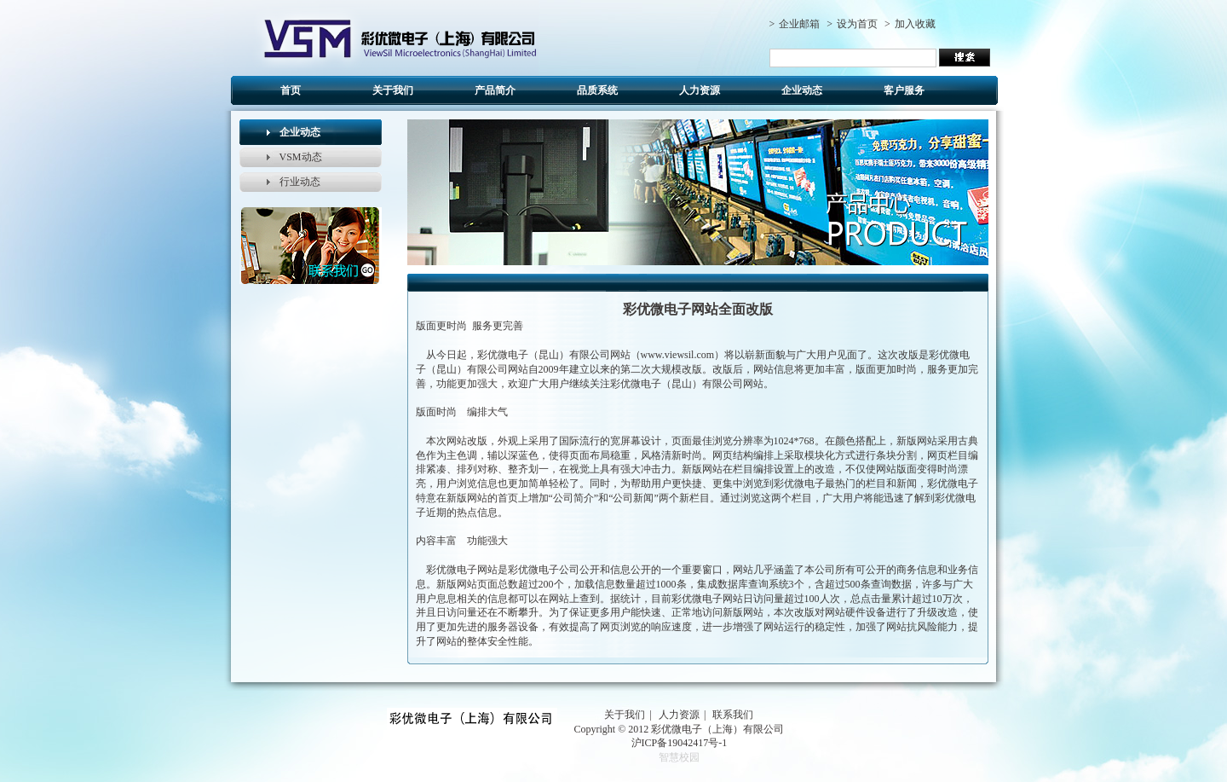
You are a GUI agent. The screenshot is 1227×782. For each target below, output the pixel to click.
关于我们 (392, 90)
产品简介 (495, 90)
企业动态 (801, 90)
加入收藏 (915, 24)
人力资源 (699, 90)
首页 (290, 90)
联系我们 (732, 715)
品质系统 (597, 90)
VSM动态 (300, 157)
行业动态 (299, 182)
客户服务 (904, 90)
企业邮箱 (799, 24)
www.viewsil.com (678, 355)
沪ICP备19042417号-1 (679, 743)
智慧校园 (679, 757)
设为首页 (857, 24)
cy (381, 37)
